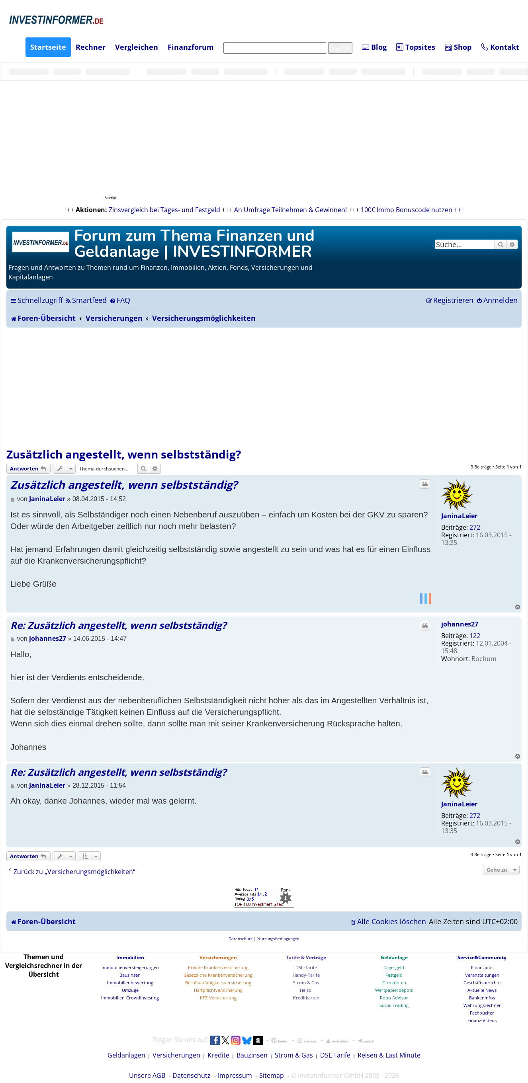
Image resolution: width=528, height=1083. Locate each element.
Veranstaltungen (482, 975)
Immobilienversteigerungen (130, 967)
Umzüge (130, 990)
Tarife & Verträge (306, 957)
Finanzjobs (482, 967)
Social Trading (394, 1005)
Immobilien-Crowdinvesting (130, 998)
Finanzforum (191, 47)
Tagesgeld (394, 967)
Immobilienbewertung (130, 982)
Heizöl (306, 990)
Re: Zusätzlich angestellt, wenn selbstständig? (118, 625)
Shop (458, 47)
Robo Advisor (394, 998)
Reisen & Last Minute (389, 1055)
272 (474, 527)
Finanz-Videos (482, 1020)
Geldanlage (394, 957)
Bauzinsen (130, 975)
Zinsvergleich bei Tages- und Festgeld (164, 209)
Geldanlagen (126, 1055)
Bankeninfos (482, 998)
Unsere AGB (147, 1075)
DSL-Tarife (306, 967)
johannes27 (459, 624)
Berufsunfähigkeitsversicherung (218, 982)
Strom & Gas (306, 982)
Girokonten (394, 982)
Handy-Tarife (306, 975)
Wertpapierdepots (394, 990)
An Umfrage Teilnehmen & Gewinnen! (290, 209)
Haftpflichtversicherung (218, 990)
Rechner (91, 47)
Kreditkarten (306, 998)
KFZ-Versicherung (218, 998)
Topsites (415, 47)
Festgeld (394, 975)
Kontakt (500, 47)
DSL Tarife (335, 1055)
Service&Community (482, 957)
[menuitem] (86, 300)
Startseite (48, 47)
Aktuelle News (482, 990)
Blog (374, 47)
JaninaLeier (459, 515)
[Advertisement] (264, 387)
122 (474, 635)
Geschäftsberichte (482, 982)
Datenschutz (191, 1075)
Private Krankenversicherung (218, 967)
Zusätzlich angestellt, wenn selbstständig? (123, 454)
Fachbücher (482, 1013)
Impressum (235, 1075)
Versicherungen (218, 957)
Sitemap (271, 1075)
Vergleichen (136, 47)
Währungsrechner (482, 1005)
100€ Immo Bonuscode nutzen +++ (413, 209)
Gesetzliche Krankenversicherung (218, 975)
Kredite (218, 1055)
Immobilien (130, 957)
